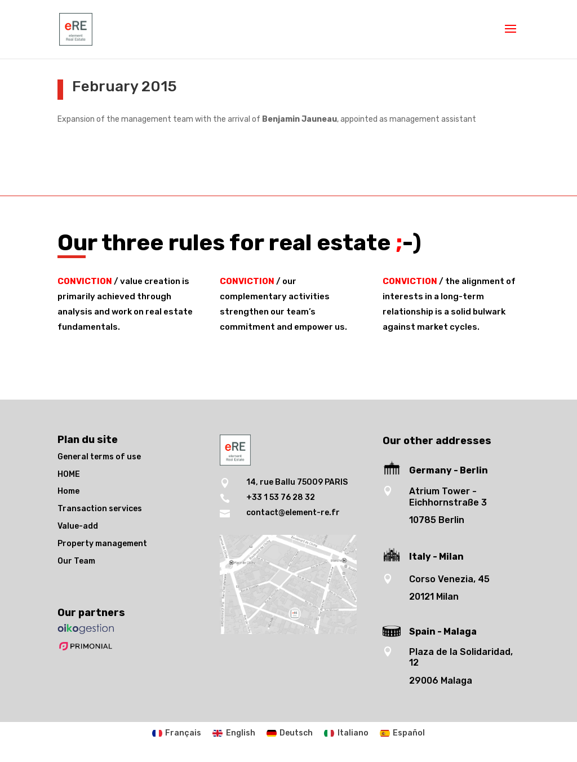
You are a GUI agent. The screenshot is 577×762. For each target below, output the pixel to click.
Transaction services (99, 508)
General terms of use (99, 457)
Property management (102, 543)
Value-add (77, 526)
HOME (68, 474)
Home (68, 491)
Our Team (76, 561)
